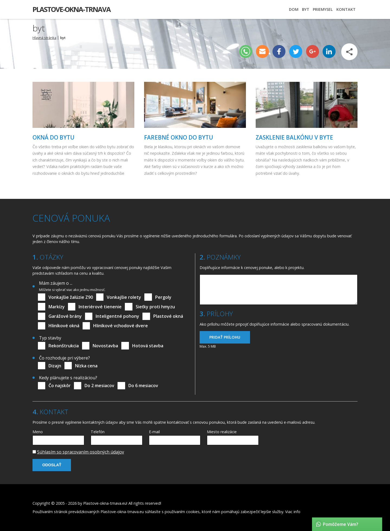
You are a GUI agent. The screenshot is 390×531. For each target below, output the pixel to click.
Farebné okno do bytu (178, 137)
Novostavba (105, 346)
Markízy (56, 307)
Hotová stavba (147, 346)
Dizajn (54, 366)
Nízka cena (86, 366)
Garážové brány (65, 316)
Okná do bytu (53, 137)
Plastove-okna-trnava (71, 9)
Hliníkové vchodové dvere (120, 325)
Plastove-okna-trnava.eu (104, 503)
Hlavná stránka (44, 37)
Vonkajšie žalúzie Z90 (70, 297)
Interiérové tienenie (100, 307)
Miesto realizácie (222, 431)
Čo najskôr (59, 385)
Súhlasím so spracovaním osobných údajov (80, 452)
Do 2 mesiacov (99, 385)
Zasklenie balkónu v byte (294, 137)
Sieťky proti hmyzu (155, 307)
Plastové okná (168, 316)
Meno (37, 431)
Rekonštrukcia (63, 346)
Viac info (292, 511)
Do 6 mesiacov (143, 385)
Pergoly (163, 297)
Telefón (98, 431)
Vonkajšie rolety (124, 297)
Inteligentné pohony (117, 316)
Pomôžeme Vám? (340, 524)
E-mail (154, 431)
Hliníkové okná (63, 325)
